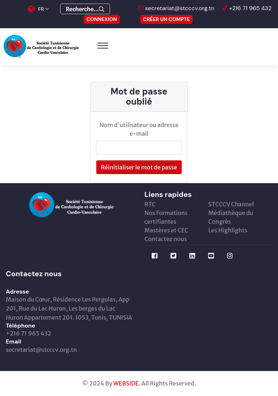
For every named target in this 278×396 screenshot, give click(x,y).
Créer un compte (166, 19)
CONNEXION (102, 19)
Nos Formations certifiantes (166, 217)
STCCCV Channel (231, 204)
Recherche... (85, 9)
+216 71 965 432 (250, 8)
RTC (150, 204)
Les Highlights (228, 230)
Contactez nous (165, 239)
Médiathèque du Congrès (230, 217)
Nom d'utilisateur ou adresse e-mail (139, 129)
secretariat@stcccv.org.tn (179, 8)
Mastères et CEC (166, 230)
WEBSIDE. (126, 383)
